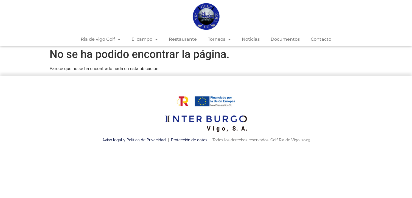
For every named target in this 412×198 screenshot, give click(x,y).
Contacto (321, 39)
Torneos (219, 39)
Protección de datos (189, 140)
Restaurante (183, 39)
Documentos (285, 39)
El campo (144, 39)
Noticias (251, 39)
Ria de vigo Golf (100, 39)
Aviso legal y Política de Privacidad (134, 140)
